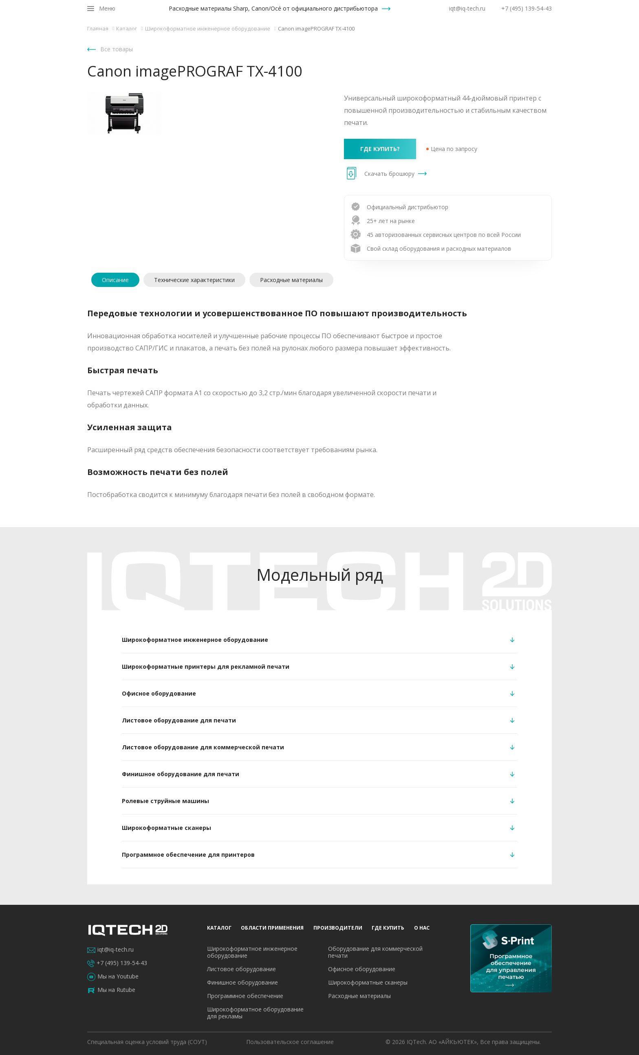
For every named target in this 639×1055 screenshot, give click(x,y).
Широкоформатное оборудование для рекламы (255, 1012)
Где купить (481, 35)
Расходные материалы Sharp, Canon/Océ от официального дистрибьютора (273, 8)
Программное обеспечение (245, 996)
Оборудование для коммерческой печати (375, 952)
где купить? (380, 149)
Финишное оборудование (242, 982)
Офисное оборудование (361, 969)
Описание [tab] (115, 280)
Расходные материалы (359, 996)
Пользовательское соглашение (290, 1042)
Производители (426, 35)
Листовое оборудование (241, 969)
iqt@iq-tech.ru (467, 8)
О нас (520, 35)
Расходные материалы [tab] (291, 280)
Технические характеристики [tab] (194, 280)
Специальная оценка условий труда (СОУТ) (147, 1042)
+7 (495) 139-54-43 (526, 8)
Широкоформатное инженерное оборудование (252, 952)
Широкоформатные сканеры (368, 982)
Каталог (296, 35)
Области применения (355, 35)
